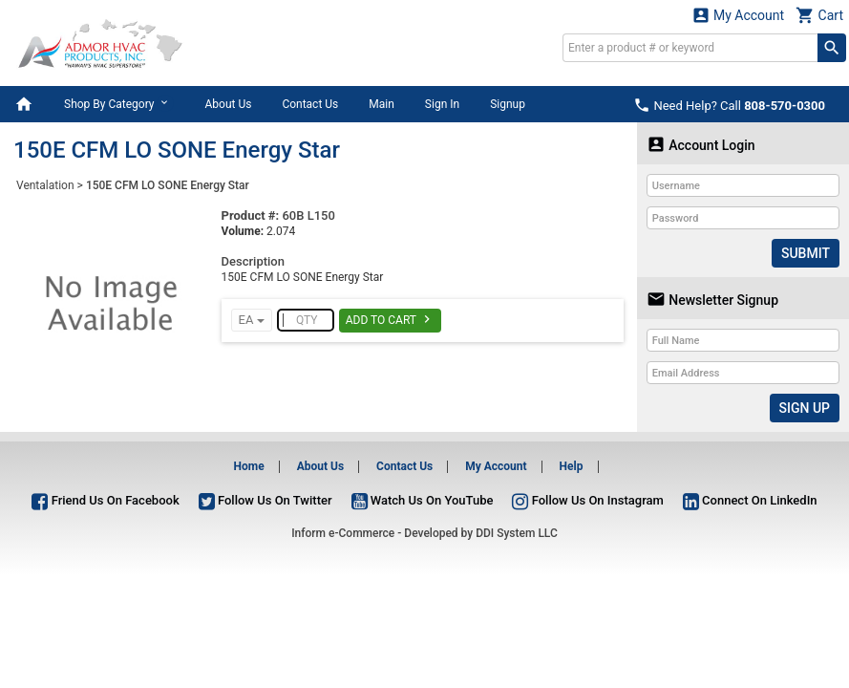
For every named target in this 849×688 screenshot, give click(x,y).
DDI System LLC (517, 533)
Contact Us (310, 104)
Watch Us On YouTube (422, 500)
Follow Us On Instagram (587, 500)
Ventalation (45, 185)
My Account (738, 15)
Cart (819, 15)
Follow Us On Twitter (265, 500)
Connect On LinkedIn (750, 500)
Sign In (442, 104)
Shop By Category (119, 103)
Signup (507, 104)
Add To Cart (390, 319)
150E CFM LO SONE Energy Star (167, 185)
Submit (805, 253)
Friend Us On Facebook (105, 500)
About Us (227, 104)
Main (381, 104)
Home (249, 466)
